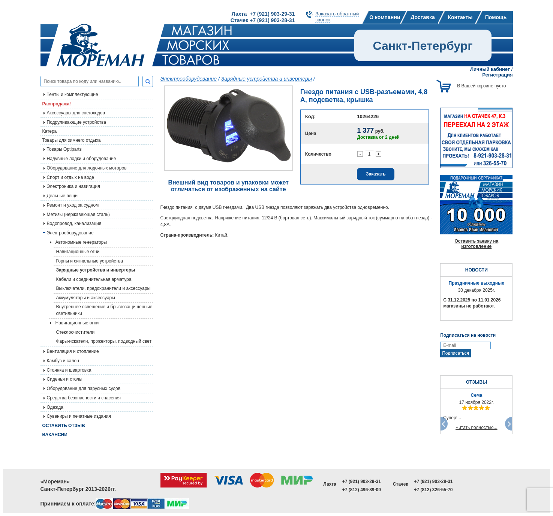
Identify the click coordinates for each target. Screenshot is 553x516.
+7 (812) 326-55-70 (433, 489)
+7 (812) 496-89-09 (361, 489)
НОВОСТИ (476, 270)
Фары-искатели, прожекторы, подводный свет (103, 341)
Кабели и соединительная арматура (94, 279)
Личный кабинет (490, 69)
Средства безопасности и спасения (84, 397)
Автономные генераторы (81, 242)
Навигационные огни (78, 251)
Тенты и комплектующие (72, 94)
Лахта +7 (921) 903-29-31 (263, 14)
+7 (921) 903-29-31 (361, 481)
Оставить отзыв (63, 425)
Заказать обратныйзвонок (337, 16)
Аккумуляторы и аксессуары (85, 297)
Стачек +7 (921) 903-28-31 (263, 20)
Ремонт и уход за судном (73, 205)
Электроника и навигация (73, 186)
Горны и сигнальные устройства (89, 261)
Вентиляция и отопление (73, 351)
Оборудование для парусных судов (84, 388)
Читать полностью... (477, 427)
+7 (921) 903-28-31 (433, 481)
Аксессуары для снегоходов (76, 113)
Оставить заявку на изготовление (476, 243)
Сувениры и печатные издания (79, 416)
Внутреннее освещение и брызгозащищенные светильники (104, 310)
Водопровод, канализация (74, 223)
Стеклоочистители (75, 332)
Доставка (423, 17)
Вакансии (54, 434)
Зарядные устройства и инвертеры (95, 270)
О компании (384, 17)
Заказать (376, 174)
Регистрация (497, 75)
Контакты (460, 17)
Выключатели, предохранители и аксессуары (103, 288)
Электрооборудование (188, 79)
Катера (49, 131)
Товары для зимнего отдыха (71, 140)
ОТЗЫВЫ (476, 382)
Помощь (496, 17)
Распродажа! (56, 103)
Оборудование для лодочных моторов (87, 168)
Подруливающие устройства (76, 122)
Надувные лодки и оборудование (81, 158)
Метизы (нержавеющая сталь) (78, 214)
